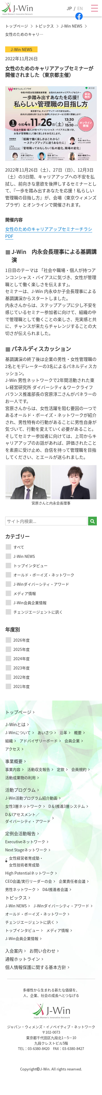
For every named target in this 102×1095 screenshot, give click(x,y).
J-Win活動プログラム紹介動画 (31, 798)
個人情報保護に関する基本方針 (35, 967)
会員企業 (72, 740)
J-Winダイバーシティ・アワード (41, 584)
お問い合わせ (42, 950)
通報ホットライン (22, 959)
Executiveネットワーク (25, 841)
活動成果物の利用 (20, 777)
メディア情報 (24, 593)
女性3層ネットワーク (23, 806)
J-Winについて (18, 732)
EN (80, 8)
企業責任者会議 (72, 881)
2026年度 (21, 640)
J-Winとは (15, 724)
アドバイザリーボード (39, 740)
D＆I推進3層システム (66, 806)
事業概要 (14, 761)
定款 (60, 769)
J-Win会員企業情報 (30, 602)
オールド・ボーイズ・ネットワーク (43, 575)
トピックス (16, 897)
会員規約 (78, 769)
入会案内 (14, 950)
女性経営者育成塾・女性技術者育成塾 (26, 861)
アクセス (12, 749)
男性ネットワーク (20, 889)
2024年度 (21, 658)
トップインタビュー (30, 565)
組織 (9, 740)
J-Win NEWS (24, 556)
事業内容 (12, 769)
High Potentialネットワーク (29, 873)
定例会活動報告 (20, 833)
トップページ (18, 712)
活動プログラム (20, 789)
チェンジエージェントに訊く (38, 612)
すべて (18, 547)
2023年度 (21, 668)
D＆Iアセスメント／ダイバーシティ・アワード (28, 818)
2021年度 (21, 686)
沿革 (63, 732)
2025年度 (21, 649)
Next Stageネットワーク (26, 849)
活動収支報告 (38, 769)
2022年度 (21, 677)
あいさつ (45, 732)
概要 (78, 732)
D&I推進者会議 (55, 889)
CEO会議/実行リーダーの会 (28, 881)
